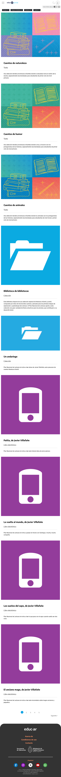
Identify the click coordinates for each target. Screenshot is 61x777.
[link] (58, 3)
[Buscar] (53, 3)
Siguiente (54, 716)
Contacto (29, 743)
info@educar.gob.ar (34, 773)
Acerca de (29, 736)
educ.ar (21, 769)
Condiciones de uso (29, 740)
